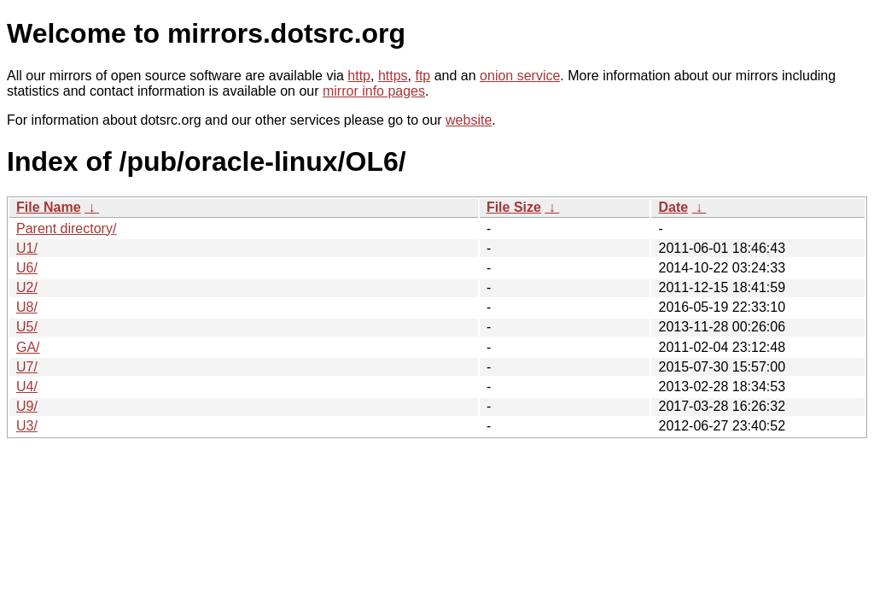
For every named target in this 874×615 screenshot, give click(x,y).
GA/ (28, 347)
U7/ (27, 367)
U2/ (27, 287)
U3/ (27, 426)
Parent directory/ (66, 228)
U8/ (27, 307)
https (393, 75)
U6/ (27, 268)
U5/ (27, 326)
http (358, 75)
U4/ (27, 386)
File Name (48, 207)
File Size (514, 207)
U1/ (27, 248)
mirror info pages (374, 91)
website (469, 120)
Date (673, 207)
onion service (520, 75)
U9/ (27, 406)
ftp (422, 75)
